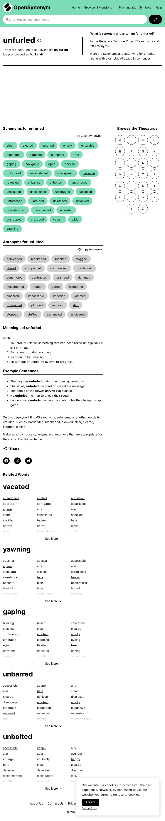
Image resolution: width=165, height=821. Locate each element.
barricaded (14, 259)
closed (11, 268)
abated (42, 498)
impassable (36, 296)
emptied (48, 145)
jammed (80, 296)
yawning (12, 228)
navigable (32, 164)
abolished (78, 498)
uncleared (78, 314)
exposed (36, 155)
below (75, 577)
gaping (11, 164)
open (51, 164)
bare (74, 520)
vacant (58, 219)
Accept (90, 805)
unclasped (14, 192)
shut (76, 305)
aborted (8, 504)
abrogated (44, 504)
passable (88, 173)
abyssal (42, 560)
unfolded (37, 201)
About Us (36, 803)
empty (67, 145)
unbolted (56, 182)
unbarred (34, 182)
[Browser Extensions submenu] (99, 7)
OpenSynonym (32, 7)
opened (70, 164)
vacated (16, 487)
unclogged (62, 192)
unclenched (38, 192)
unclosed (85, 192)
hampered (76, 287)
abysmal (9, 560)
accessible (78, 504)
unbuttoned (79, 182)
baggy (75, 759)
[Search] (155, 19)
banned (42, 520)
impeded (59, 296)
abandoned (11, 498)
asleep (41, 572)
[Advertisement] (82, 96)
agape (7, 509)
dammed (84, 277)
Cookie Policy (89, 811)
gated (56, 287)
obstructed (14, 305)
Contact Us (55, 803)
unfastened (14, 201)
